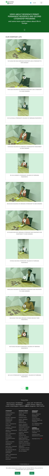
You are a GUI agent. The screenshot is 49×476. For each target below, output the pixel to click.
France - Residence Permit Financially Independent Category (24, 426)
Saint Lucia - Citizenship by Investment (11, 447)
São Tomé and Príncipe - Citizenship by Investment (11, 451)
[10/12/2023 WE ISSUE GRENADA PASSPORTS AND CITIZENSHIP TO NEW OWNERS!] (24, 49)
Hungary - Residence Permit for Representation (23, 434)
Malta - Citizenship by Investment (11, 434)
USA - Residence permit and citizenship (37, 424)
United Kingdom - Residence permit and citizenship (37, 420)
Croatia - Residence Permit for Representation (23, 414)
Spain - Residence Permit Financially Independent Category (24, 446)
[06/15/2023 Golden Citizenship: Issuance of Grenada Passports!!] (24, 334)
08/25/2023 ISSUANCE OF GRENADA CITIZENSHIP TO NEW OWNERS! (24, 203)
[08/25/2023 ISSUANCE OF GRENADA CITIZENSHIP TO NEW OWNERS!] (24, 192)
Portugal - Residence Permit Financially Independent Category (24, 438)
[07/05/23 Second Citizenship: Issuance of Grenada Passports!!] (24, 249)
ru (33, 2)
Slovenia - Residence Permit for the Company (24, 442)
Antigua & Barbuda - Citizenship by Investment (10, 414)
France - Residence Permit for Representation (23, 421)
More (31, 473)
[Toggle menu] (41, 2)
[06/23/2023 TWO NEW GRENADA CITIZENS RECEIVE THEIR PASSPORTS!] (24, 306)
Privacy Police (24, 400)
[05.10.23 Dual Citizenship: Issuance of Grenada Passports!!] (24, 106)
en (35, 2)
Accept (17, 473)
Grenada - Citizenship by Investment (11, 431)
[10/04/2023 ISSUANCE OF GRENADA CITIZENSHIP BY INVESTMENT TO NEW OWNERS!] (24, 135)
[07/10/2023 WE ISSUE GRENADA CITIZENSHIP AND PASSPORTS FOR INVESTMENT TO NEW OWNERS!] (24, 220)
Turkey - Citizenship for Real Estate (11, 455)
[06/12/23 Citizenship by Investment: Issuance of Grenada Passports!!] (24, 363)
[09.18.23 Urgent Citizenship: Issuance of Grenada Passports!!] (24, 163)
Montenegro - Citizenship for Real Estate (10, 438)
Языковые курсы (36, 438)
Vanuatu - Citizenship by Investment (11, 458)
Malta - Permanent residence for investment (36, 415)
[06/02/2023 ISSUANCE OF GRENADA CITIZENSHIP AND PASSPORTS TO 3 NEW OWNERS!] (24, 277)
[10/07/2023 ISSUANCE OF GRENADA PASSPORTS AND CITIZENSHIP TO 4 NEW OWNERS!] (24, 77)
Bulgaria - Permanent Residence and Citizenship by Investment (11, 420)
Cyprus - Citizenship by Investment (11, 424)
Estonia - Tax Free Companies (36, 431)
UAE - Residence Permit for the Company (24, 450)
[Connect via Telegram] (30, 2)
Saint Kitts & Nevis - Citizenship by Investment (10, 443)
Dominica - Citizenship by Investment (11, 428)
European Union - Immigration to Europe (37, 435)
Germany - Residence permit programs (23, 429)
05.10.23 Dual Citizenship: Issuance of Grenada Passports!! (24, 118)
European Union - (23, 417)
